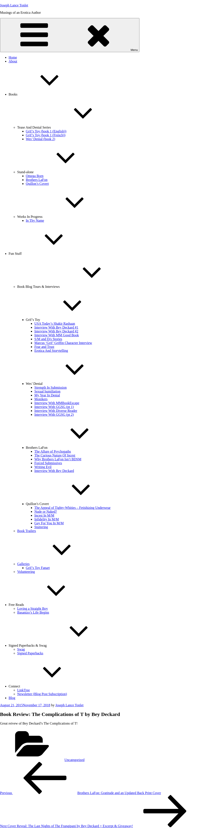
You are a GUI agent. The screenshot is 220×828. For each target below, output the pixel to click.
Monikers (40, 399)
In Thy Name (35, 220)
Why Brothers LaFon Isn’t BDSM (57, 459)
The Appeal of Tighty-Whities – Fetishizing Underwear (72, 508)
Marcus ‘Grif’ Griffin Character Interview (63, 343)
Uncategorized (74, 760)
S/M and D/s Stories (48, 339)
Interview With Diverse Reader (55, 410)
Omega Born (34, 176)
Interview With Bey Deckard (54, 471)
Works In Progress (62, 216)
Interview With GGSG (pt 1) (54, 407)
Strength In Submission (50, 387)
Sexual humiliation (47, 391)
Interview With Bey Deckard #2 (56, 331)
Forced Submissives (48, 463)
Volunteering (26, 571)
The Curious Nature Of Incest (54, 455)
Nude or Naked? (45, 511)
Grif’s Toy (65, 319)
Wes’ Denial (66, 383)
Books (45, 94)
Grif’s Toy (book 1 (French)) (45, 135)
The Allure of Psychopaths (52, 451)
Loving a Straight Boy (32, 608)
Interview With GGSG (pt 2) (54, 414)
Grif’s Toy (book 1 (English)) (46, 131)
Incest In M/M (44, 515)
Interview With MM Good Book (56, 335)
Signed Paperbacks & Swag (60, 645)
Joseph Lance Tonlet (14, 5)
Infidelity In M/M (46, 519)
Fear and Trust (44, 347)
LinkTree (23, 690)
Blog (12, 698)
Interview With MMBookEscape (56, 403)
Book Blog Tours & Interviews (70, 286)
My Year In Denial (47, 395)
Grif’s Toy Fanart (38, 568)
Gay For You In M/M (49, 523)
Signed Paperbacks (30, 653)
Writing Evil (43, 467)
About (13, 61)
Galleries (55, 564)
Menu (70, 35)
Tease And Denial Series (66, 127)
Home (13, 57)
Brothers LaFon (36, 180)
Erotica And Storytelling (51, 350)
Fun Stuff (47, 253)
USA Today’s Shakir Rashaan (54, 323)
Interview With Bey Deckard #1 (56, 327)
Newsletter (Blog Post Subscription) (42, 694)
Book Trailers (26, 531)
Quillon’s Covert (37, 183)
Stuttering (41, 527)
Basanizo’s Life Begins (33, 612)
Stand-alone (57, 172)
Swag (21, 649)
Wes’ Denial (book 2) (40, 139)
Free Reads (49, 605)
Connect (46, 686)
